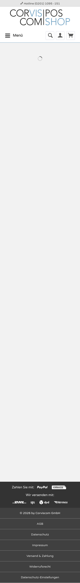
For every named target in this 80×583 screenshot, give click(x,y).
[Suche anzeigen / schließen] (50, 35)
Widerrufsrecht (40, 566)
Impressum (40, 545)
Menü (14, 35)
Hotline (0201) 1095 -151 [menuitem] (40, 3)
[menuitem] (14, 35)
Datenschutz (40, 534)
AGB (40, 524)
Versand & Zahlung (39, 556)
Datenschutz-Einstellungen (40, 577)
